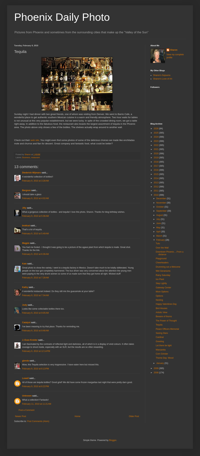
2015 (156, 174)
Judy (24, 305)
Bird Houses (161, 308)
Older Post (134, 416)
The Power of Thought (166, 320)
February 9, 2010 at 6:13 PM (35, 368)
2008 (156, 372)
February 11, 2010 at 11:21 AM (36, 404)
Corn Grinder (162, 354)
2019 (156, 157)
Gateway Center (163, 287)
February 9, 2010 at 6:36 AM (35, 254)
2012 (156, 186)
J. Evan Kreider (30, 340)
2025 (156, 133)
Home (77, 416)
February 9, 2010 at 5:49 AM (35, 233)
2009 (156, 368)
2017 (156, 166)
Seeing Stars (162, 333)
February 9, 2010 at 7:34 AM (35, 295)
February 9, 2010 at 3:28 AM (35, 181)
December (161, 198)
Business (26, 157)
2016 (156, 170)
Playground (161, 258)
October (160, 207)
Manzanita (160, 350)
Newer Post (20, 416)
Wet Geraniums (163, 271)
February (160, 240)
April (158, 231)
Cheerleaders (162, 262)
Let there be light (164, 345)
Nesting (159, 300)
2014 (156, 178)
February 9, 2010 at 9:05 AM (35, 313)
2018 (156, 162)
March (159, 236)
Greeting (160, 341)
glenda (25, 360)
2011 (156, 190)
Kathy (25, 287)
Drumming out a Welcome (168, 267)
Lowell (25, 378)
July (158, 219)
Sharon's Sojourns (161, 75)
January (160, 363)
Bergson (26, 190)
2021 (156, 149)
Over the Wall (162, 248)
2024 (156, 137)
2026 (156, 128)
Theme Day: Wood (164, 358)
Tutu (158, 243)
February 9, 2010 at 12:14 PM (36, 351)
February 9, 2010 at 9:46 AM (35, 330)
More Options (162, 291)
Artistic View (161, 312)
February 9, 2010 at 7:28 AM (35, 277)
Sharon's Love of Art (162, 79)
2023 (156, 141)
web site (34, 140)
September (161, 211)
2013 (156, 182)
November (161, 203)
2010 (156, 195)
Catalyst (26, 322)
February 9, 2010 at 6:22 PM (35, 386)
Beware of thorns (164, 316)
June (158, 223)
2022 (156, 145)
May (158, 227)
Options (159, 296)
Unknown (27, 396)
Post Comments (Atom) (38, 421)
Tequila (159, 325)
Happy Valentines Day (166, 304)
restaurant (35, 157)
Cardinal (160, 337)
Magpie (25, 243)
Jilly (24, 208)
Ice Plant (160, 279)
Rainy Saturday (163, 275)
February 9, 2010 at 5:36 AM (35, 216)
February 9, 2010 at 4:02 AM (35, 198)
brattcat (26, 225)
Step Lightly (161, 283)
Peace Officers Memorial (167, 329)
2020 (156, 153)
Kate (24, 263)
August (160, 215)
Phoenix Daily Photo (62, 17)
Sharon (173, 50)
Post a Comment (26, 410)
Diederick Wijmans (31, 172)
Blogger (112, 440)
